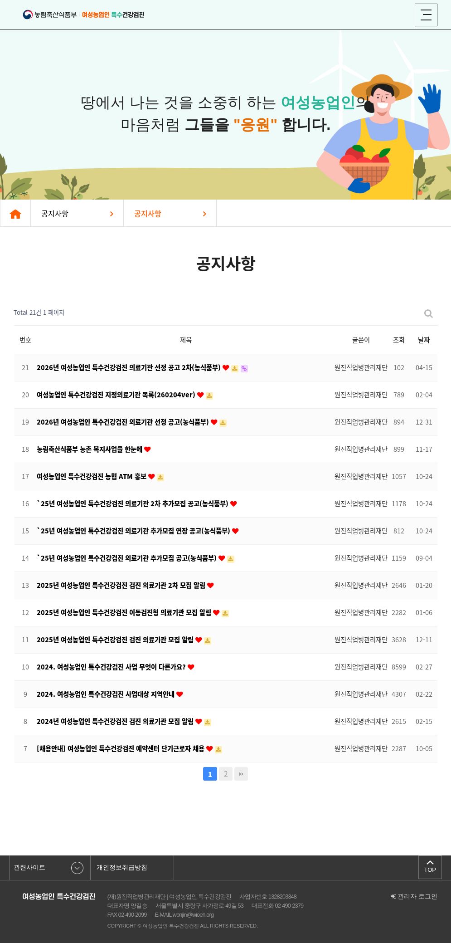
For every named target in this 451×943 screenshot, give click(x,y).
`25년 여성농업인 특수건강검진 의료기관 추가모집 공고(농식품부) (127, 558)
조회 (399, 340)
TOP (429, 869)
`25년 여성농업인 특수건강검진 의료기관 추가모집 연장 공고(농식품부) (134, 531)
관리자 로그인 (414, 896)
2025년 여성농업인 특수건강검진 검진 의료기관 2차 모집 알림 (122, 585)
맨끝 (241, 774)
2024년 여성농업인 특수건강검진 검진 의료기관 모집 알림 (116, 721)
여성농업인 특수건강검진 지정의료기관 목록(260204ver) (117, 395)
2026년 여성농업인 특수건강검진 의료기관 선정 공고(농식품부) (124, 422)
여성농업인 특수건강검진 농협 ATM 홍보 (92, 476)
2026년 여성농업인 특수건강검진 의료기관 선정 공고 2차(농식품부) (130, 367)
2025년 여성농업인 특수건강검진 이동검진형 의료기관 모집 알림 (125, 612)
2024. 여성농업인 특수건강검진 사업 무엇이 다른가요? (112, 667)
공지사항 (54, 213)
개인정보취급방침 (122, 867)
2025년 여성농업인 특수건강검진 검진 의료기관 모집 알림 (116, 640)
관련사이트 (29, 867)
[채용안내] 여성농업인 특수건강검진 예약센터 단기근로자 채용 (121, 748)
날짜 (424, 340)
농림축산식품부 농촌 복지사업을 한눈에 (90, 449)
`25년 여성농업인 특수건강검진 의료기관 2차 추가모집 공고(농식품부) (133, 503)
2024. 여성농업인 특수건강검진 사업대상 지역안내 (106, 694)
